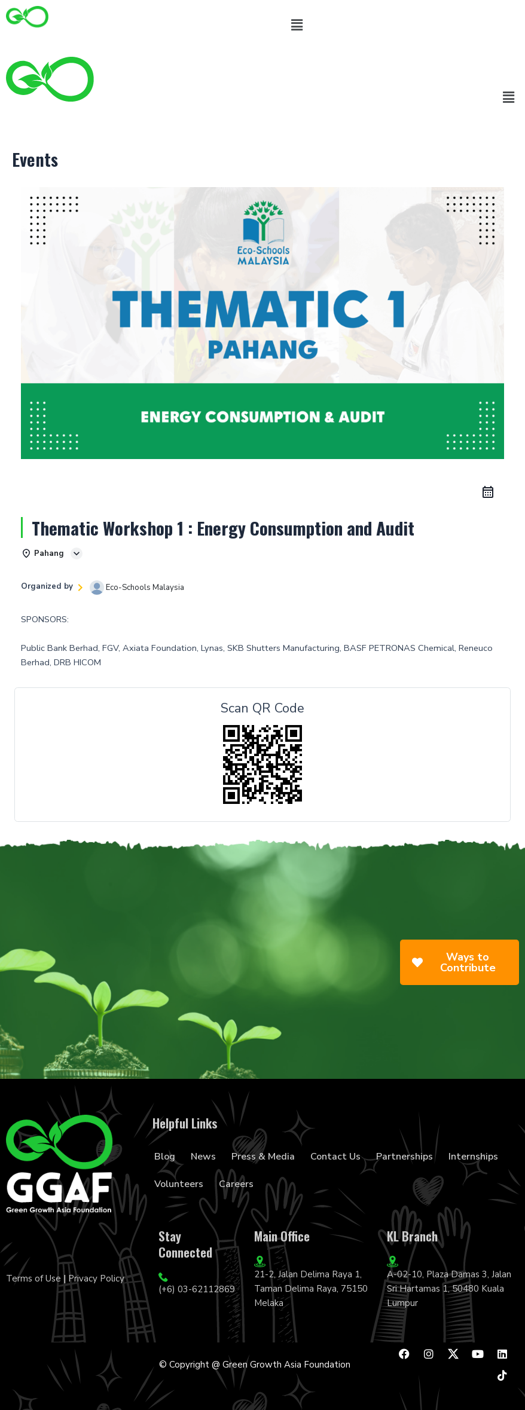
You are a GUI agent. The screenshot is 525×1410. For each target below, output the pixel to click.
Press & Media (263, 1156)
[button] (296, 25)
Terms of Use (33, 1278)
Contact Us (335, 1156)
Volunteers (178, 1184)
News (203, 1156)
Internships (473, 1156)
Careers (236, 1184)
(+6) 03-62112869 (196, 1289)
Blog (164, 1156)
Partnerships (404, 1156)
